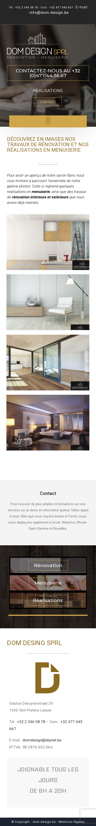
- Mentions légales (71, 822)
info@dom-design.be (49, 12)
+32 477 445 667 (61, 7)
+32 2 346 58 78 (26, 7)
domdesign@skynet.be (42, 740)
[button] (48, 73)
